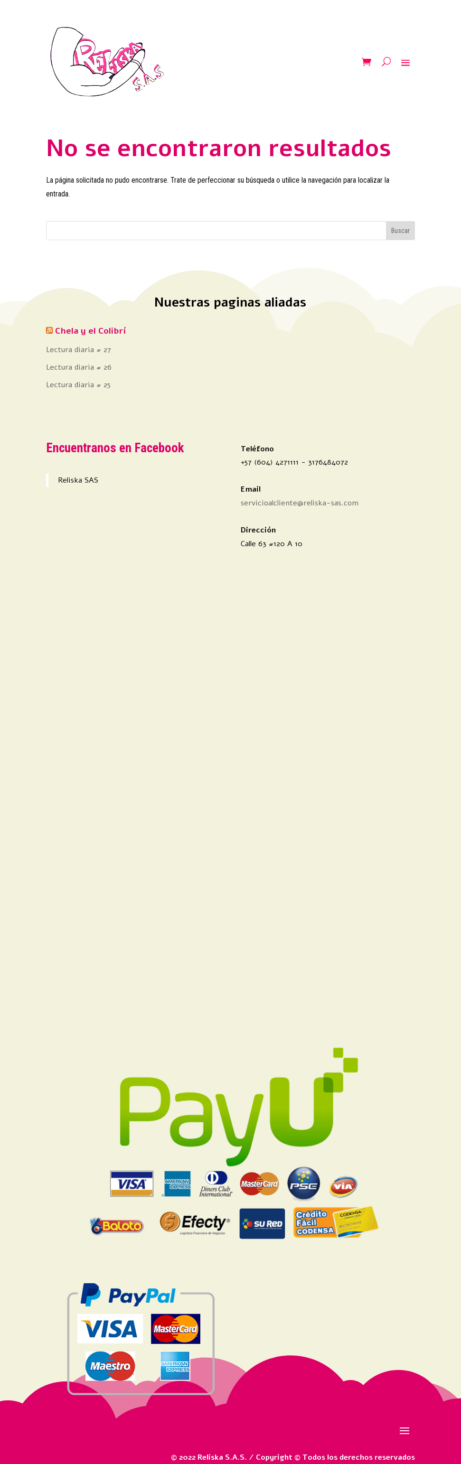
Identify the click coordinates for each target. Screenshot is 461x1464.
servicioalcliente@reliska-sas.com (299, 503)
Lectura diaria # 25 (78, 385)
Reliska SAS (78, 480)
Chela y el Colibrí (90, 330)
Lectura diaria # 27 (78, 350)
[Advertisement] (133, 784)
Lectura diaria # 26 (79, 367)
